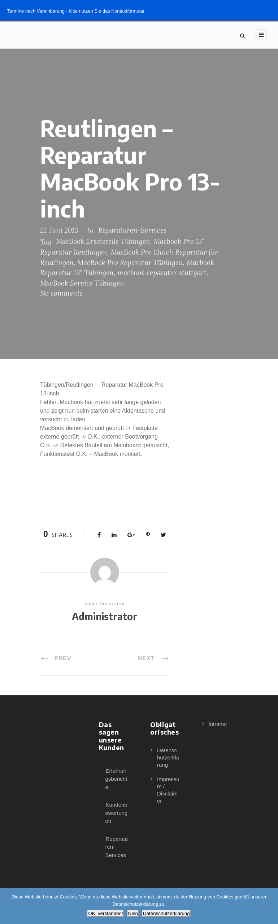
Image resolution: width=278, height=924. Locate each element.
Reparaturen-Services (132, 230)
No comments (61, 293)
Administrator (104, 616)
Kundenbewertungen (116, 813)
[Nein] (269, 906)
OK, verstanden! (105, 913)
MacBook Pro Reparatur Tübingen (130, 262)
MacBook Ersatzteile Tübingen (103, 241)
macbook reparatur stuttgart (162, 272)
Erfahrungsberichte (116, 779)
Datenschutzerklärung (168, 757)
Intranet (218, 724)
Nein (133, 913)
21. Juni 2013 (59, 230)
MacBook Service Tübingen (82, 283)
